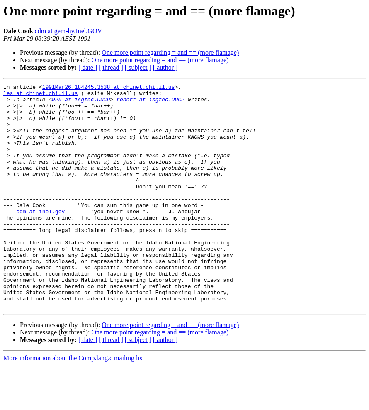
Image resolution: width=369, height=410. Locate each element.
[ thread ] (111, 67)
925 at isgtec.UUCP (81, 103)
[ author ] (165, 67)
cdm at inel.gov (40, 237)
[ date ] (87, 67)
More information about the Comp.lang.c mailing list (73, 402)
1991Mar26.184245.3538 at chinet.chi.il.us (108, 88)
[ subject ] (138, 67)
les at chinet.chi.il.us (40, 95)
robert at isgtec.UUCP (150, 103)
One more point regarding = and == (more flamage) (170, 52)
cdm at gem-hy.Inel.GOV (68, 30)
